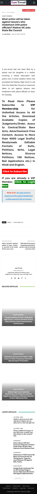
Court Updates (11, 12)
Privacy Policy (16, 486)
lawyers (9, 222)
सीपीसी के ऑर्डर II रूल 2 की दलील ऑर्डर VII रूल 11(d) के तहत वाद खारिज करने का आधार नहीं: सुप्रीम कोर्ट (24, 421)
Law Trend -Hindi (18, 417)
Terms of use (25, 486)
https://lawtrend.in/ (19, 270)
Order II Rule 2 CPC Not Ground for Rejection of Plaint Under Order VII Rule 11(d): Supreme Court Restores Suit (23, 445)
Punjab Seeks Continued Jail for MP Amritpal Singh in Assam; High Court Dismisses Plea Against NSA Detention (23, 471)
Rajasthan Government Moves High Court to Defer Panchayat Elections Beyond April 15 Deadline (18, 359)
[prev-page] (3, 405)
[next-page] (6, 405)
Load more (18, 478)
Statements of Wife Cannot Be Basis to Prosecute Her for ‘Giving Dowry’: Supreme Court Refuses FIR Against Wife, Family (24, 458)
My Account (31, 488)
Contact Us (15, 488)
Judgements (17, 440)
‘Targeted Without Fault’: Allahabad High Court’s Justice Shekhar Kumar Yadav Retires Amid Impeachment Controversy (18, 320)
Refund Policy (6, 488)
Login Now (23, 488)
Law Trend (7, 34)
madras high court (18, 222)
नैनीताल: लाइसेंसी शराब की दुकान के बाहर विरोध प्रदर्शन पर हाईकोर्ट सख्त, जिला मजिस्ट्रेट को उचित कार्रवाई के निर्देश (23, 433)
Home (3, 12)
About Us (8, 486)
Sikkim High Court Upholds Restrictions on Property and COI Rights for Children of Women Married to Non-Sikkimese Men (18, 395)
